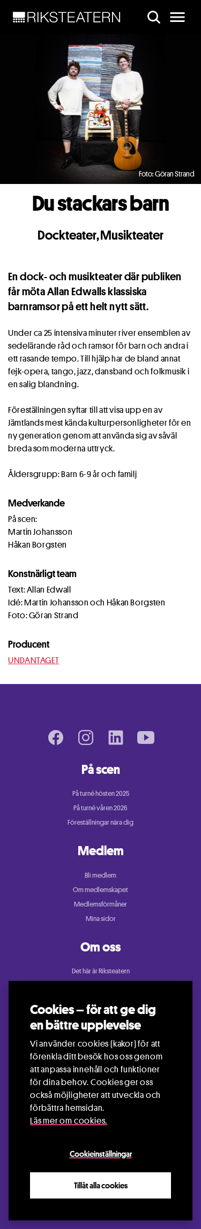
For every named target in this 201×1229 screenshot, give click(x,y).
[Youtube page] (145, 737)
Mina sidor (101, 918)
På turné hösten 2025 (100, 793)
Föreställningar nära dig (100, 822)
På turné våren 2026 (100, 807)
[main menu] (177, 17)
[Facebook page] (55, 737)
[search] (154, 17)
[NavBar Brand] (67, 17)
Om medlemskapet (100, 889)
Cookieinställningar (101, 1155)
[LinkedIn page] (115, 737)
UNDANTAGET (33, 660)
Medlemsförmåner (100, 904)
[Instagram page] (85, 737)
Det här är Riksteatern (101, 970)
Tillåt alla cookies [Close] (101, 1186)
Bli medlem (100, 875)
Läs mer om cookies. (68, 1122)
